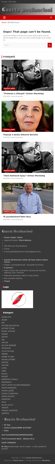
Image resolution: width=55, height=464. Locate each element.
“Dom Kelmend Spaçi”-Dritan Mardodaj (24, 176)
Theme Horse (18, 460)
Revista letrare (7, 405)
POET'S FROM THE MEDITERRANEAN (16, 385)
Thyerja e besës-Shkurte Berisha (20, 135)
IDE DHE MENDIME (9, 345)
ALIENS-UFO (6, 317)
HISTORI (5, 343)
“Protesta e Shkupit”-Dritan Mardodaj (23, 93)
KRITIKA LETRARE (8, 360)
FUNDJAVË (9, 56)
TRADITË (5, 408)
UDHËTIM (5, 413)
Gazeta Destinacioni (17, 96)
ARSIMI (4, 320)
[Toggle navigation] (4, 17)
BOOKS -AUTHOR (8, 331)
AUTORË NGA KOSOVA (10, 326)
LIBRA (4, 371)
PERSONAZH (6, 382)
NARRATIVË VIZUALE (10, 379)
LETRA (4, 368)
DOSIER (5, 334)
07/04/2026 (6, 96)
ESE (3, 340)
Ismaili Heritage (8, 351)
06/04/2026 (6, 178)
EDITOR (5, 337)
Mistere (4, 374)
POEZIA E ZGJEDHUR (10, 394)
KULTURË (5, 365)
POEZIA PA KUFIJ (8, 396)
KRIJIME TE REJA (8, 357)
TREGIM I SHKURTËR (10, 411)
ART (3, 323)
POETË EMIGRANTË (9, 388)
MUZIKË (5, 377)
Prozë (4, 402)
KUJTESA (5, 362)
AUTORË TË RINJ (8, 328)
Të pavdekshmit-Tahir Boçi (17, 217)
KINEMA (5, 354)
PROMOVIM (6, 399)
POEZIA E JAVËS (9, 88)
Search (50, 45)
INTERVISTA (6, 348)
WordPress (46, 460)
